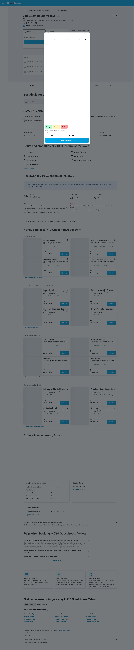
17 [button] (41, 62)
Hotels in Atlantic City (61, 619)
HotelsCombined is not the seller (71, 636)
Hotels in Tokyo (28, 621)
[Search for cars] (3, 16)
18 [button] (46, 62)
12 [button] (50, 58)
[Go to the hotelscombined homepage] (14, 3)
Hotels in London (91, 619)
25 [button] (46, 67)
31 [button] (41, 71)
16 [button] (37, 62)
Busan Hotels (46, 10)
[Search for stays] (3, 12)
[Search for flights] (3, 8)
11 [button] (46, 58)
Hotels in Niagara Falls (92, 621)
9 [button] (37, 58)
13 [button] (55, 58)
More (25, 122)
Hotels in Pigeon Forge (61, 616)
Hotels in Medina (91, 616)
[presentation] (90, 30)
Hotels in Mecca (59, 614)
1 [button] (63, 49)
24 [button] (41, 67)
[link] (34, 278)
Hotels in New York (29, 619)
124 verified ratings (36, 26)
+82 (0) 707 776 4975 (30, 23)
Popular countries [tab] (42, 604)
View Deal (64, 254)
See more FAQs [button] (56, 560)
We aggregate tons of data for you (71, 639)
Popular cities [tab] (29, 604)
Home (24, 10)
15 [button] (64, 58)
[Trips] (3, 29)
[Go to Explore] (3, 24)
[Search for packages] (3, 20)
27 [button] (55, 67)
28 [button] (59, 67)
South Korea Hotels (33, 10)
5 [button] (50, 53)
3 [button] (41, 53)
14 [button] (59, 58)
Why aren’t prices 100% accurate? (71, 642)
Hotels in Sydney (29, 616)
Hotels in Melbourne (92, 614)
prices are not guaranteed (63, 630)
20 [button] (55, 62)
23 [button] (37, 67)
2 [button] (37, 53)
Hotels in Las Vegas (29, 614)
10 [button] (41, 58)
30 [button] (37, 71)
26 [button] (50, 67)
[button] (3, 3)
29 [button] (64, 67)
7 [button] (59, 53)
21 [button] (59, 62)
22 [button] (64, 62)
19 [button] (50, 62)
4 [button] (92, 49)
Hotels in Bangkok (60, 621)
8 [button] (63, 53)
